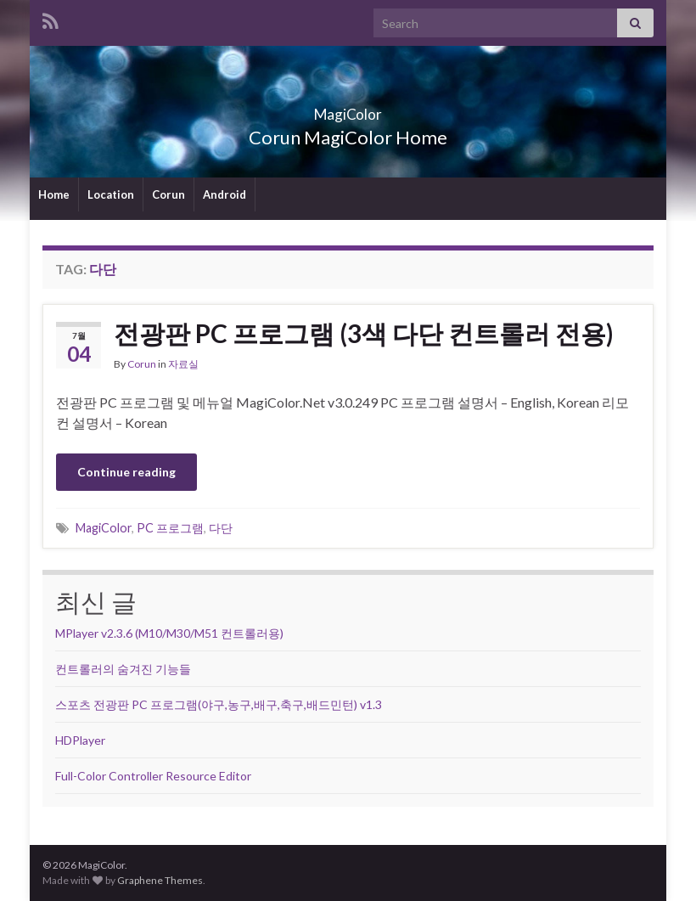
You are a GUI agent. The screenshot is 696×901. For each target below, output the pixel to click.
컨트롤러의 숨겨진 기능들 (123, 669)
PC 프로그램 (170, 528)
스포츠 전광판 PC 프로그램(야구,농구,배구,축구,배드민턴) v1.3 (218, 704)
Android (224, 194)
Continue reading (126, 472)
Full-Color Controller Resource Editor (153, 776)
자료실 (183, 364)
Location (110, 194)
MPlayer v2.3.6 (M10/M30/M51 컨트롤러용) (169, 633)
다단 (221, 528)
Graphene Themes (160, 880)
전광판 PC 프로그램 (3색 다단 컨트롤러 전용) (364, 333)
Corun (168, 194)
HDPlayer (80, 740)
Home (54, 194)
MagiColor (348, 109)
